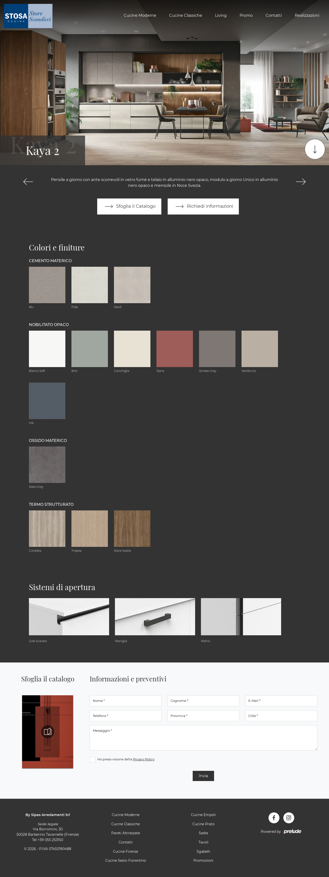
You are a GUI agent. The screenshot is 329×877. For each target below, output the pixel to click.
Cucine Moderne (140, 15)
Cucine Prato (203, 824)
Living (221, 15)
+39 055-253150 (50, 840)
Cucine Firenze (125, 851)
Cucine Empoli (203, 815)
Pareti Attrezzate (125, 833)
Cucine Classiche (185, 15)
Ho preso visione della (126, 759)
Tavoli (203, 842)
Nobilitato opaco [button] (49, 324)
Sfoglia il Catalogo (129, 206)
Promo (246, 15)
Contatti (274, 15)
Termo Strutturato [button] (51, 504)
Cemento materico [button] (50, 260)
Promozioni (203, 860)
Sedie (203, 833)
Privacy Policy (144, 759)
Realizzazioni (307, 15)
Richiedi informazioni (203, 206)
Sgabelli (203, 851)
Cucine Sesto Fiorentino (125, 860)
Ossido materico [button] (48, 440)
